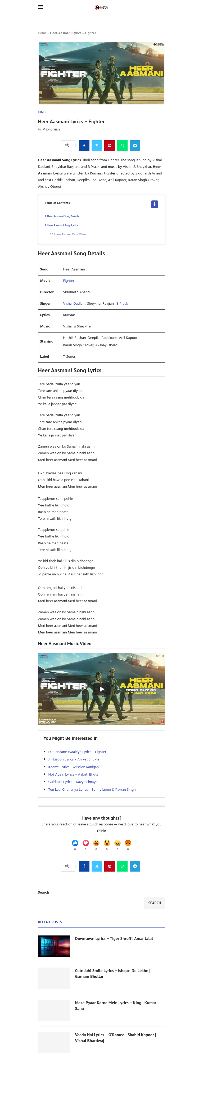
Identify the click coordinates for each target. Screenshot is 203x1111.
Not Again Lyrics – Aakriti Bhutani (74, 775)
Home (42, 33)
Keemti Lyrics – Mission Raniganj (74, 767)
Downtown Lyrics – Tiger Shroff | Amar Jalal (114, 938)
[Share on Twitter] (97, 145)
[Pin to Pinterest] (109, 145)
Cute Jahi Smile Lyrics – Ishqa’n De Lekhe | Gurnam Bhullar (112, 973)
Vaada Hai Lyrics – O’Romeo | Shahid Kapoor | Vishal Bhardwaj (115, 1037)
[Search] (162, 8)
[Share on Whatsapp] (122, 145)
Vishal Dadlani (74, 304)
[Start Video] (101, 689)
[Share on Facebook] (84, 145)
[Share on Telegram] (135, 145)
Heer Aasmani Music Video (71, 234)
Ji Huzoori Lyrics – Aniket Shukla (73, 759)
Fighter (68, 281)
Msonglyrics (51, 129)
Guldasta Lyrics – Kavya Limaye (73, 782)
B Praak (122, 304)
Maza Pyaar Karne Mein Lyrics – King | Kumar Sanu (115, 1005)
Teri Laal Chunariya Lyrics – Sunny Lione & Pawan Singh (92, 790)
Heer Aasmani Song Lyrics (62, 225)
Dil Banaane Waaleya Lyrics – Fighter (77, 752)
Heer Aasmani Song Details (63, 216)
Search (43, 893)
